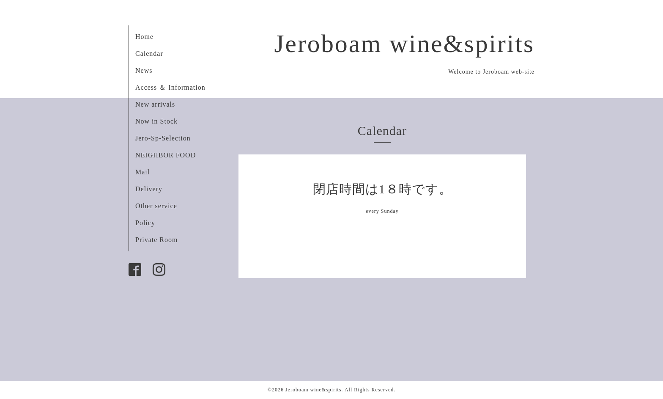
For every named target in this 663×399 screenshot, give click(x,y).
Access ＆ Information (170, 87)
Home (144, 36)
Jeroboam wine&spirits (404, 44)
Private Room (156, 239)
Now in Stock (156, 121)
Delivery (148, 189)
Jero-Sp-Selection (163, 138)
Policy (145, 222)
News (143, 70)
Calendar (149, 53)
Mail (142, 172)
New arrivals (155, 104)
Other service (156, 205)
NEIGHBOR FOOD (165, 155)
